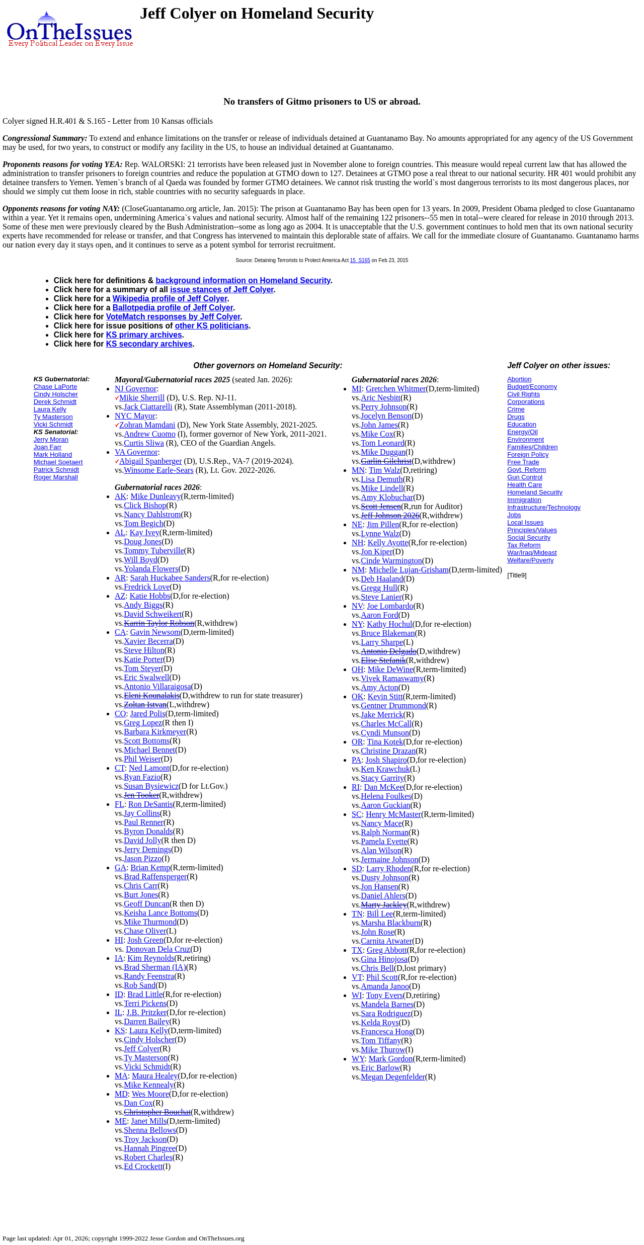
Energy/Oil (522, 432)
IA (119, 958)
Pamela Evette (384, 841)
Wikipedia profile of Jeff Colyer (170, 298)
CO (120, 713)
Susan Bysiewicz (151, 786)
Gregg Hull (379, 588)
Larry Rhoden (388, 868)
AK (120, 496)
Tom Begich (143, 523)
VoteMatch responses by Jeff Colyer (173, 316)
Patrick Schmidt (56, 469)
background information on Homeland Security (242, 280)
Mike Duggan (383, 452)
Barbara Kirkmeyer (155, 731)
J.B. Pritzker (147, 1012)
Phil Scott (382, 977)
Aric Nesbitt (380, 397)
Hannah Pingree (150, 1148)
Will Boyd (140, 559)
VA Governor (136, 452)
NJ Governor (135, 388)
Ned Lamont (149, 768)
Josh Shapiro (386, 760)
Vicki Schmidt (53, 424)
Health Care (524, 484)
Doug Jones (143, 541)
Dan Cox (138, 1103)
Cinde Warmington (391, 560)
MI (357, 388)
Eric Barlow (380, 1067)
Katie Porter (143, 659)
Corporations (525, 401)
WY (358, 1058)
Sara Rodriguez (386, 1013)
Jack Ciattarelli (148, 406)
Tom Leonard (382, 443)
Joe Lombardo (390, 606)
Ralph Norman (385, 832)
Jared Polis (148, 713)
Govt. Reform (526, 469)
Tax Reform (523, 545)
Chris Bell (377, 968)
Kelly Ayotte (388, 542)
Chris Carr (140, 885)
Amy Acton (379, 687)
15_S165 (360, 260)
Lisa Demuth (382, 479)
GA (120, 867)
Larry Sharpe (382, 642)
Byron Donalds (148, 831)
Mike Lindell (382, 488)
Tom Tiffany (381, 1040)
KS (120, 1030)
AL (120, 532)
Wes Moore (150, 1094)
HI (119, 940)
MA (121, 1075)
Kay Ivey (144, 532)
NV (357, 606)
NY (357, 624)
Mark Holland (53, 454)
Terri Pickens (145, 1003)
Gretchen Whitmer (396, 388)
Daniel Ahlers (383, 895)
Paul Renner (144, 822)
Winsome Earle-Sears (158, 470)
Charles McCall (386, 723)
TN (357, 913)
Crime (516, 409)
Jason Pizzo (143, 858)
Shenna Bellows (150, 1130)
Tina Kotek (385, 741)
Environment (525, 439)
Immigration (524, 500)
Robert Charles (148, 1157)
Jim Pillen (383, 524)
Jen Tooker (141, 795)
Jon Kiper (376, 551)
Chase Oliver (145, 931)
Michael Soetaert (58, 462)
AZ (120, 596)
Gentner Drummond (393, 705)
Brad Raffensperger (155, 876)
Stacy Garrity (382, 778)
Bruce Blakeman (388, 633)
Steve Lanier (381, 597)
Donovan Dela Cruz (158, 949)
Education (521, 424)
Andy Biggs (143, 605)
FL (119, 804)
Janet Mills (149, 1121)
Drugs (516, 417)
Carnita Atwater (386, 941)
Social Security (528, 537)
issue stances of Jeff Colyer (221, 289)
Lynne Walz (380, 533)
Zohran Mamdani (147, 425)
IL (118, 1012)
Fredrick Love (147, 587)
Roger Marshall (56, 477)
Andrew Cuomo (150, 434)
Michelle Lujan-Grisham (409, 569)
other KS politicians (212, 325)
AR (120, 577)
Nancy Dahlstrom (152, 514)
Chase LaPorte (55, 386)
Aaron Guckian (385, 805)
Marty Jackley (384, 904)
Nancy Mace (381, 823)
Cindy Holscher (56, 394)
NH (357, 542)
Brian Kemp (151, 867)
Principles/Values (532, 530)
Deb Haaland (382, 578)
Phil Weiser (142, 759)
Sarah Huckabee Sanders (170, 577)
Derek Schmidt (55, 401)
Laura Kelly (50, 409)
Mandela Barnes (387, 1004)
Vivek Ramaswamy (392, 678)
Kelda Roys (379, 1022)
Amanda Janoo (385, 986)
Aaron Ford (379, 615)
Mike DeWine (390, 669)
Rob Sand (139, 985)
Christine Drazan (388, 750)
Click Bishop (145, 505)
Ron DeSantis (150, 804)
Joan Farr (48, 447)
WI (357, 995)
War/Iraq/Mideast (532, 552)
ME (121, 1121)
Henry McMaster (393, 814)
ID (119, 994)
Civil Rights (523, 394)
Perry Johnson (384, 406)
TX (357, 950)
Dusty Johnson (385, 877)
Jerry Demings (147, 849)
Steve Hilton (144, 650)
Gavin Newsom (155, 632)
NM (358, 569)
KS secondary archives (149, 344)
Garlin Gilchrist (386, 461)
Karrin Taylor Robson (159, 623)
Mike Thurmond (150, 922)
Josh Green (145, 940)
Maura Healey (155, 1075)
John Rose (377, 932)
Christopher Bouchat (157, 1112)
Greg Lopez (143, 722)
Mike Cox (377, 434)
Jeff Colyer (141, 1048)
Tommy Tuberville (154, 550)
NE (357, 524)
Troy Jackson (145, 1139)
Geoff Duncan (147, 903)
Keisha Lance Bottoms (160, 912)
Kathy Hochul (389, 624)
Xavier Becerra (148, 641)
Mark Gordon (391, 1058)
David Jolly (142, 840)
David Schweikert (153, 614)
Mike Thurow (383, 1049)
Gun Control (524, 477)
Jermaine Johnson (389, 859)
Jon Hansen (379, 886)
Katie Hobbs (150, 596)
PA (356, 760)
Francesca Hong (387, 1031)
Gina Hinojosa (384, 959)
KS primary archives (144, 334)
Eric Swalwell (146, 677)
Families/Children (532, 447)
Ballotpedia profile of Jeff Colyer (173, 307)
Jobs (514, 515)
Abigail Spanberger (150, 461)
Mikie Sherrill (142, 397)
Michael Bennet (149, 749)
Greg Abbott (387, 950)
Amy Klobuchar (387, 497)
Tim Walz (384, 470)
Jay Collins (142, 813)
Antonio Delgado (389, 651)
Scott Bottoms (147, 740)
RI (356, 787)
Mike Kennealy (149, 1085)
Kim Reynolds (150, 958)
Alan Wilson (381, 850)
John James (379, 425)
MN (358, 470)
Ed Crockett (143, 1166)
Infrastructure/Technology (544, 507)
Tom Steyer (142, 668)
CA (120, 632)
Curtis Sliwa (144, 443)
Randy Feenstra (149, 976)
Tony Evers (384, 995)
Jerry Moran (51, 439)
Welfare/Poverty (530, 560)
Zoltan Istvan (145, 704)
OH (357, 669)
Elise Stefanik (383, 660)
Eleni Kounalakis (152, 695)
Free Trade (523, 462)
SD (357, 868)
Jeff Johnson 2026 (390, 515)
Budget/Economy (532, 386)
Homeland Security (534, 492)
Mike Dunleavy (156, 496)
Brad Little (145, 994)
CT (120, 768)
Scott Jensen (381, 506)
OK (357, 696)
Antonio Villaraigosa (157, 686)
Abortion (519, 379)
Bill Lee (380, 913)
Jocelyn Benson (386, 415)
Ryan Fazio (142, 777)
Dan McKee (384, 787)
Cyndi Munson (385, 732)
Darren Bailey (146, 1021)
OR (357, 741)
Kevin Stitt (385, 696)
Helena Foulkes (386, 796)
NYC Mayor (135, 415)
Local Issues (525, 522)
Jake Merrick (382, 714)
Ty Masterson (53, 417)
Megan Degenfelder (393, 1076)
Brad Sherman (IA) (155, 967)
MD (121, 1094)
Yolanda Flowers (151, 568)
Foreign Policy (527, 454)
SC (357, 814)
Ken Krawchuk (385, 769)
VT (357, 977)
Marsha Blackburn (391, 923)
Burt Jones (141, 894)
